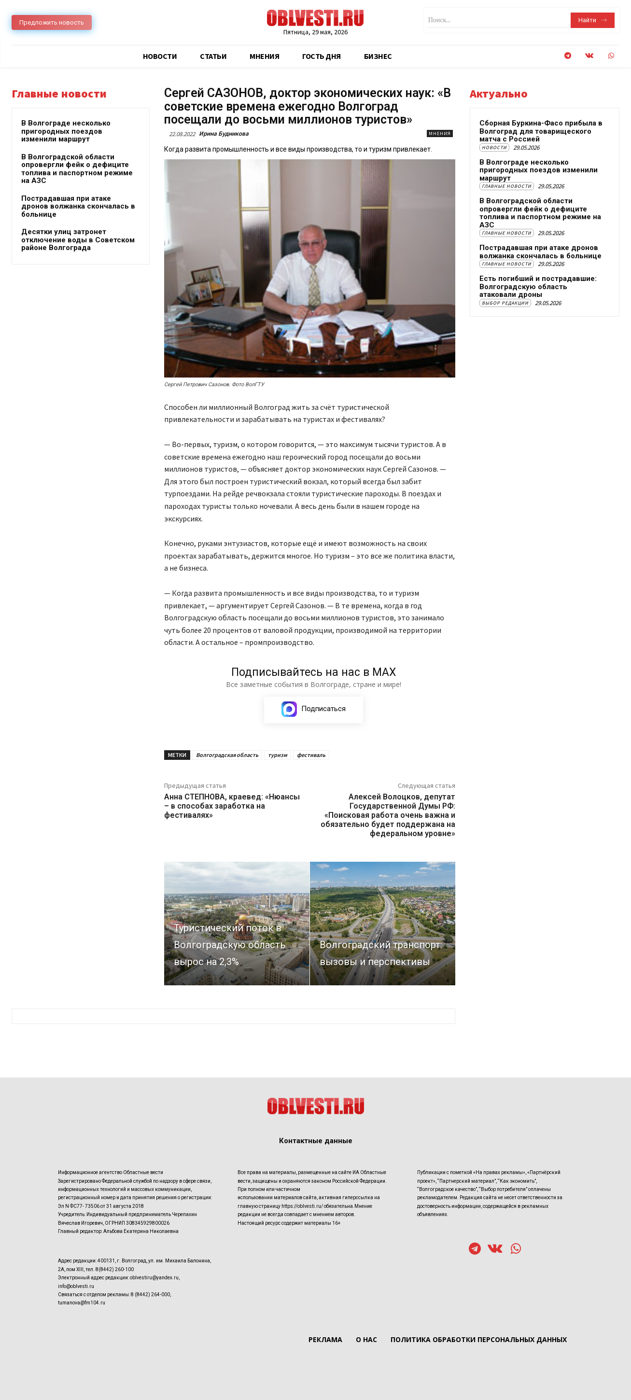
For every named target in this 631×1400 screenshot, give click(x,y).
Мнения (440, 133)
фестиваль (311, 754)
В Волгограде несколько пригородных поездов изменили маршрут (66, 131)
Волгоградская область (227, 754)
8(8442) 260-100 (115, 1269)
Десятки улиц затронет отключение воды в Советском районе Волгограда (78, 239)
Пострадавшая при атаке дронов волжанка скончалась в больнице (78, 206)
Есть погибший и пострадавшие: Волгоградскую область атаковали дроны (538, 286)
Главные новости (507, 186)
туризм (277, 754)
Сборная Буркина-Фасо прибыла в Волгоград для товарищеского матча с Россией (541, 131)
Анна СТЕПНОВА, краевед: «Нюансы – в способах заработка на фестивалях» (232, 806)
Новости (494, 147)
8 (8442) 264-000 (150, 1294)
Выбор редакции (505, 303)
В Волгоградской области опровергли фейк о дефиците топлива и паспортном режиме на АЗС (77, 169)
